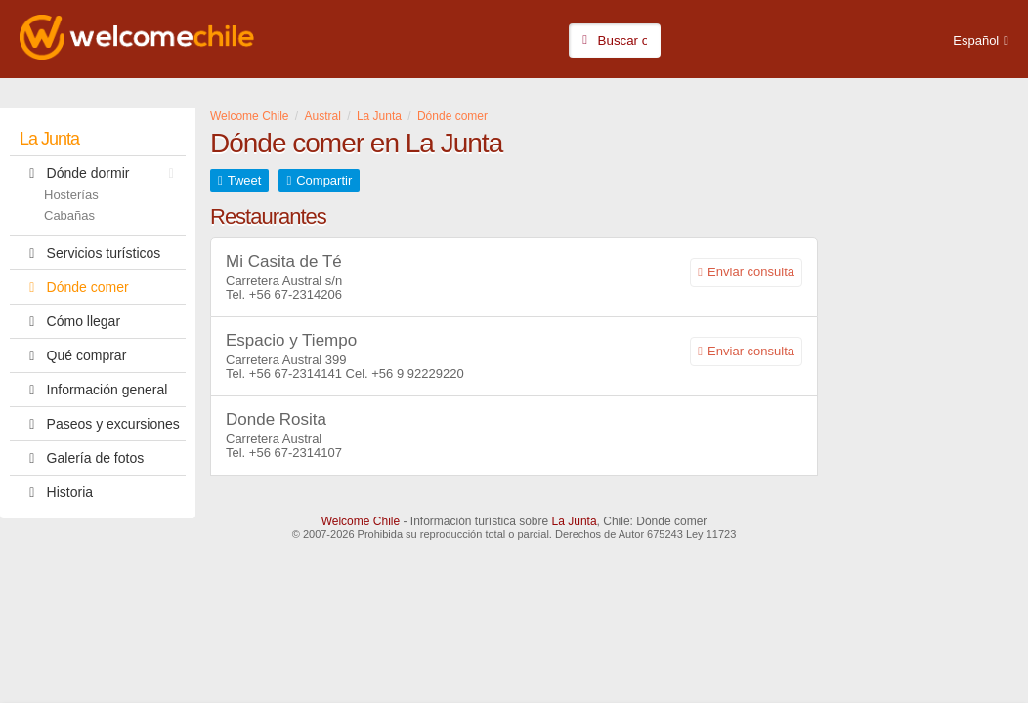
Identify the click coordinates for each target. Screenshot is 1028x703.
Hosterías (71, 194)
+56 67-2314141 (295, 373)
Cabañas (69, 215)
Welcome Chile (360, 521)
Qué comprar (73, 355)
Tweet (245, 180)
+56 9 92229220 (417, 373)
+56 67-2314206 (295, 294)
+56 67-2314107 (295, 452)
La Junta (49, 138)
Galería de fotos (82, 458)
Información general (93, 389)
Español (976, 40)
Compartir (324, 180)
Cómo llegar (70, 321)
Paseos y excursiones (100, 423)
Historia (56, 492)
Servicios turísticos (90, 253)
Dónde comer (74, 287)
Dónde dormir (102, 173)
